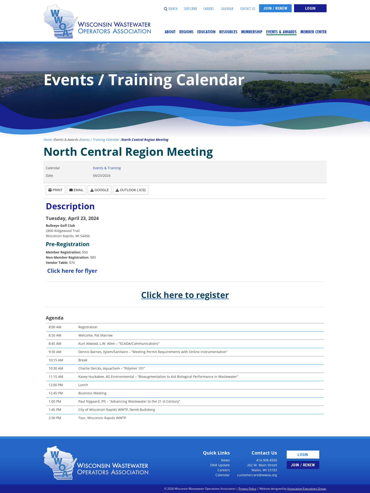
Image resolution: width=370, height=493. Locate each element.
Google (99, 190)
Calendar (227, 7)
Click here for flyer (72, 270)
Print (55, 190)
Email (76, 190)
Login (310, 8)
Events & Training (107, 168)
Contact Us (248, 7)
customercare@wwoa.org (257, 475)
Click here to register (185, 295)
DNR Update (220, 465)
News (225, 460)
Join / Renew (275, 8)
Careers (208, 7)
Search (171, 7)
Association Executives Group (306, 489)
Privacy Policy (247, 489)
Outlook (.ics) (131, 190)
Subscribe (191, 7)
